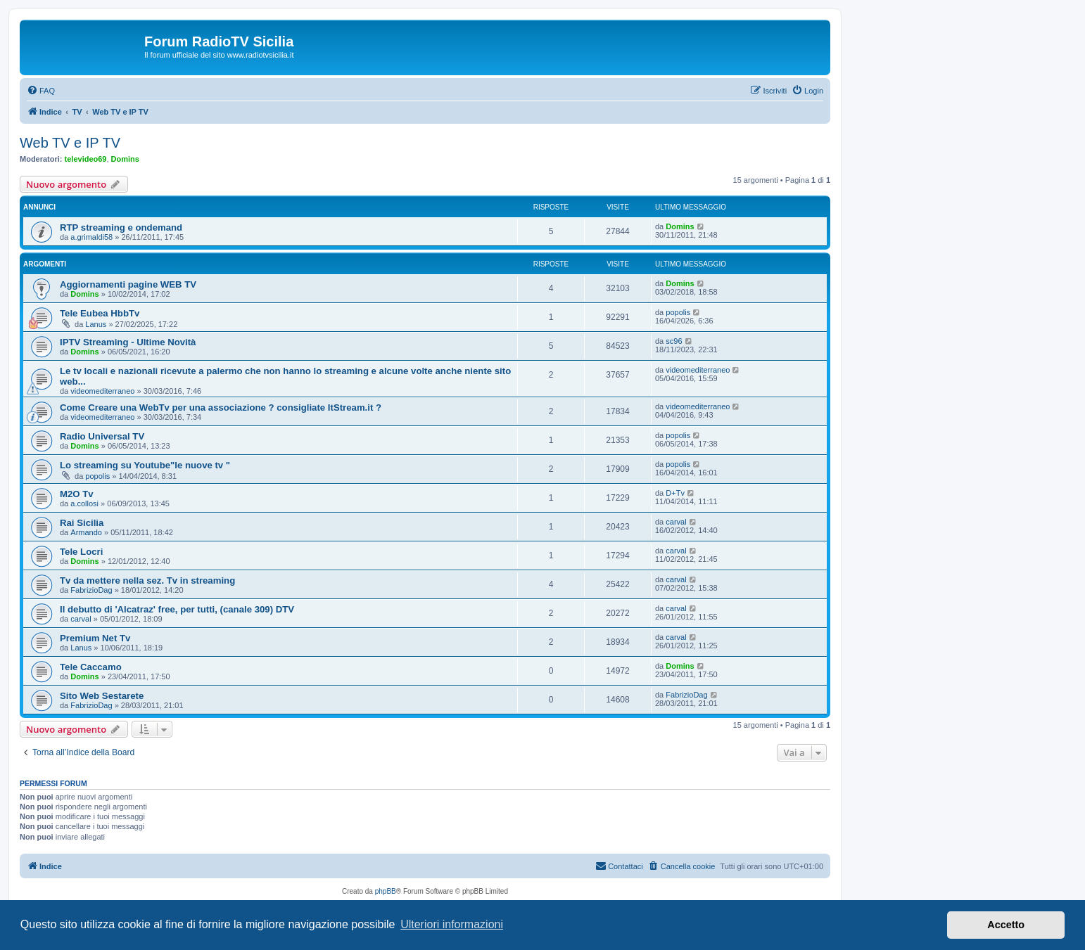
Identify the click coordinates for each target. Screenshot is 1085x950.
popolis (678, 312)
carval (676, 522)
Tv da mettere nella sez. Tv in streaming (147, 580)
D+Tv (675, 493)
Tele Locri (81, 551)
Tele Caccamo (91, 667)
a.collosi (84, 503)
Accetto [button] (1005, 924)
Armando (86, 532)
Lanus (95, 324)
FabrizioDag (91, 590)
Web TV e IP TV (70, 142)
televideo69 (86, 159)
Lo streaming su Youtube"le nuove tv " (145, 465)
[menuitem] (41, 90)
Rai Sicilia (81, 523)
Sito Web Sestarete (102, 696)
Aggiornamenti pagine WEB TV (128, 284)
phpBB (385, 891)
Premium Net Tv (95, 638)
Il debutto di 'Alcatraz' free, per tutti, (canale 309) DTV (177, 609)
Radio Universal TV (102, 436)
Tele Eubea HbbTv (99, 313)
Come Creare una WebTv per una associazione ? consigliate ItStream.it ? (220, 407)
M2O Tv (77, 494)
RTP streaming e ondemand (121, 227)
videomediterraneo (102, 391)
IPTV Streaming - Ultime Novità (128, 342)
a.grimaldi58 (91, 237)
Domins (125, 159)
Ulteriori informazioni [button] (451, 924)
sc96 (674, 341)
